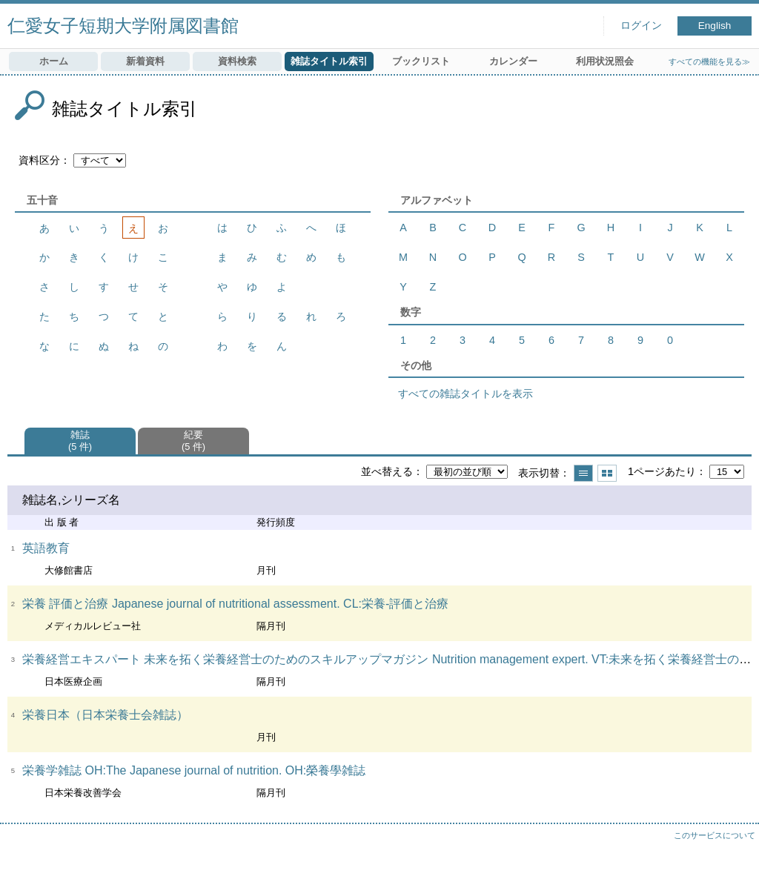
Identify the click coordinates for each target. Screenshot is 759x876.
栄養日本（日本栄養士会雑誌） (105, 715)
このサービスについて (714, 835)
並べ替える (387, 471)
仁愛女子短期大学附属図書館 (123, 26)
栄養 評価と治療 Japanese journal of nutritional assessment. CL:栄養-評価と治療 (235, 603)
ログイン (641, 25)
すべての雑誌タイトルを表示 (465, 393)
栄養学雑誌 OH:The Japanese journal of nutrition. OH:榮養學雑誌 (193, 770)
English (715, 25)
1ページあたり (662, 471)
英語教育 (46, 548)
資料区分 (39, 160)
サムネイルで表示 (607, 473)
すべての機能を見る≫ (709, 61)
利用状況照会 (605, 61)
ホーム (53, 61)
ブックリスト (421, 61)
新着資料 (145, 61)
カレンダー (513, 61)
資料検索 (237, 61)
